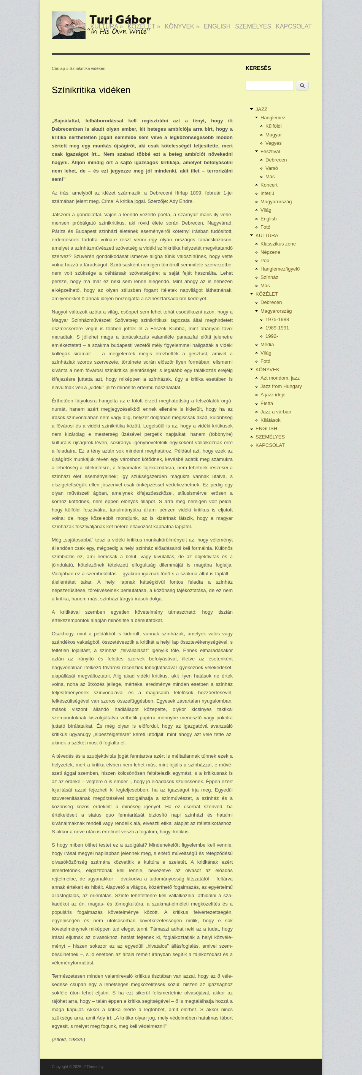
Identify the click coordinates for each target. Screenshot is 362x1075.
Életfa (266, 403)
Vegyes (273, 143)
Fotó (265, 227)
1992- (271, 336)
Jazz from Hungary (281, 386)
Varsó (271, 168)
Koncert (269, 185)
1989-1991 (277, 328)
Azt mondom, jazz (280, 378)
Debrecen (276, 160)
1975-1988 (277, 319)
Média (267, 344)
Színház (269, 277)
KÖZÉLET (143, 26)
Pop (264, 260)
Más (270, 176)
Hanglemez (273, 117)
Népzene (270, 252)
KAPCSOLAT (294, 26)
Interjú (267, 193)
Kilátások (270, 420)
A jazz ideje (273, 394)
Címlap (58, 68)
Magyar (273, 135)
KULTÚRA (106, 26)
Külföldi (273, 126)
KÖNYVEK (182, 26)
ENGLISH (217, 26)
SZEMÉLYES (253, 26)
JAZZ (76, 26)
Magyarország (276, 201)
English (268, 219)
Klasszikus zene (278, 244)
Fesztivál (270, 151)
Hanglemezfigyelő (280, 269)
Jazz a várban (275, 412)
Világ (266, 210)
